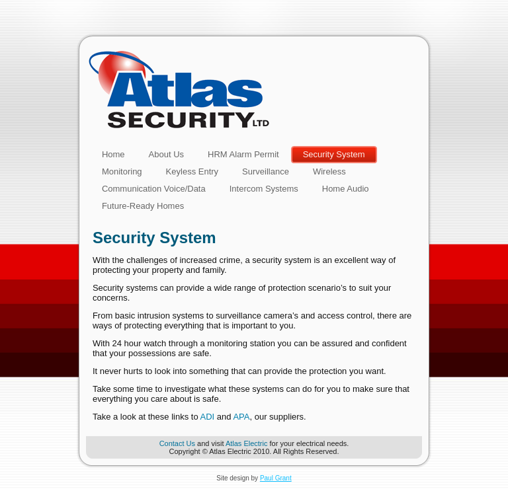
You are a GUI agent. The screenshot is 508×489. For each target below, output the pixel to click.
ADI (207, 417)
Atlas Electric (247, 443)
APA (241, 417)
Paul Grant (276, 478)
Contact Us (177, 443)
